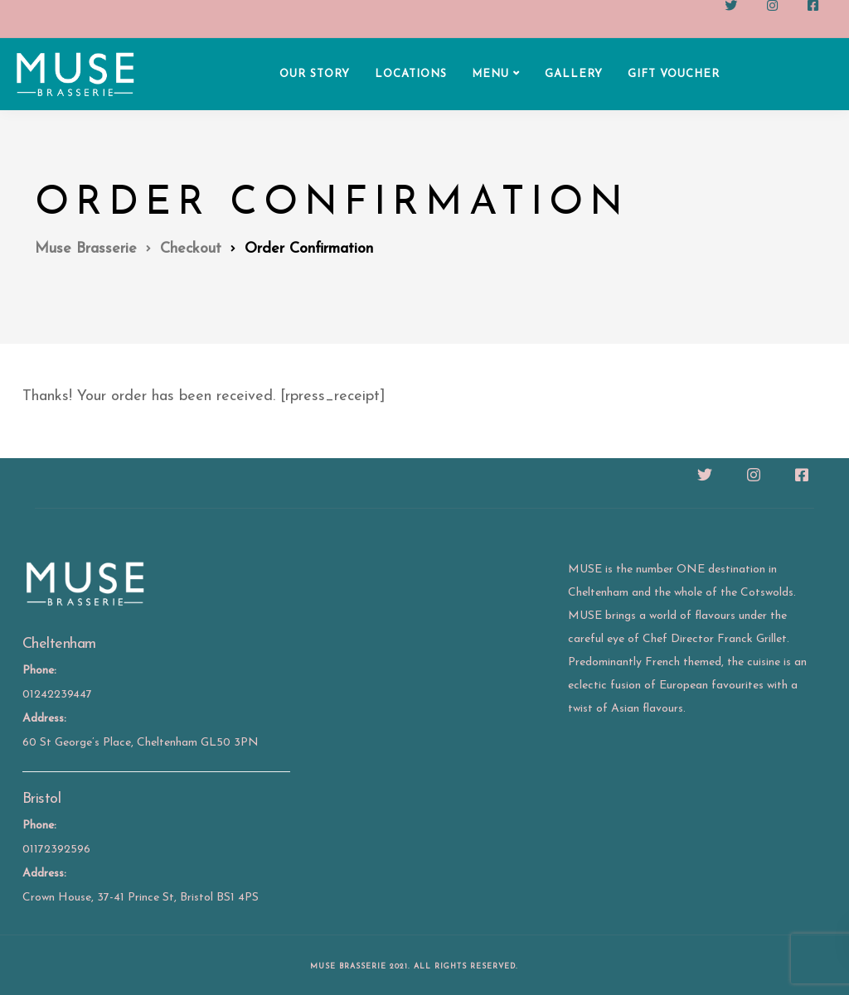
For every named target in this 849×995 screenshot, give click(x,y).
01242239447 (57, 694)
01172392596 (56, 849)
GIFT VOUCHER (674, 74)
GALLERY (574, 74)
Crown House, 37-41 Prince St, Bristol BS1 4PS (140, 897)
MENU (490, 74)
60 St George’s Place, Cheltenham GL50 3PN (140, 743)
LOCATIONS (411, 74)
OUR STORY (314, 74)
